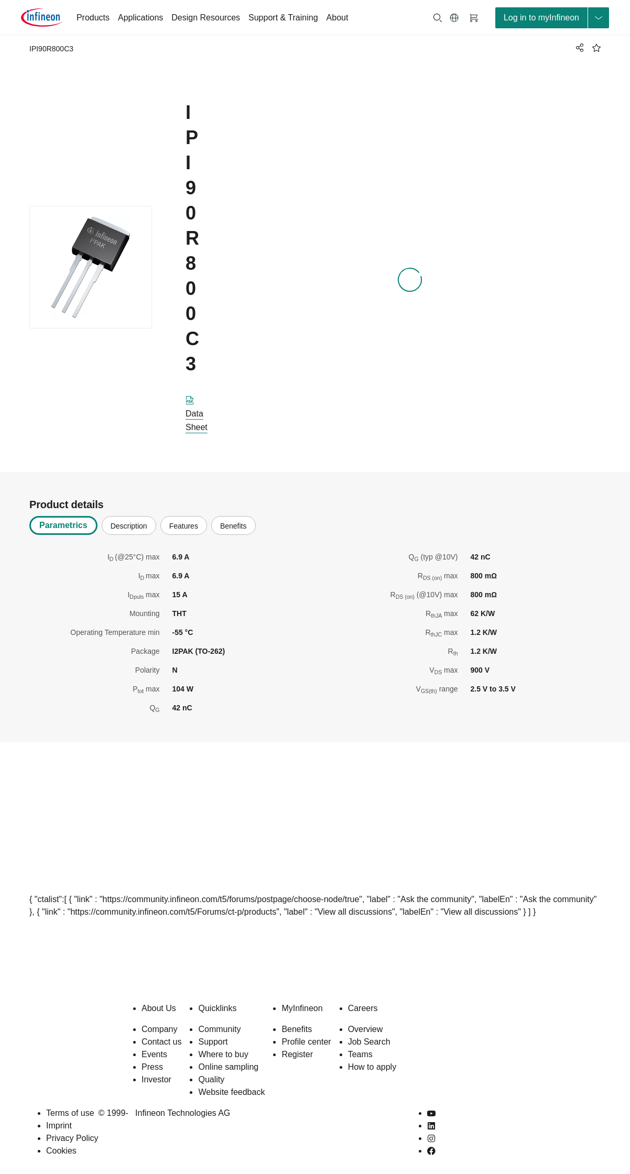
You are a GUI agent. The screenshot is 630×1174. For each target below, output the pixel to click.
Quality (211, 1079)
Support (212, 1041)
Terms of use (70, 1113)
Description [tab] (129, 526)
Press (152, 1066)
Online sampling (228, 1066)
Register (297, 1054)
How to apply (372, 1066)
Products (93, 17)
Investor (156, 1079)
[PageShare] (578, 47)
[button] (454, 18)
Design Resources (205, 17)
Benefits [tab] (233, 526)
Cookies (61, 1150)
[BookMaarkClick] (596, 47)
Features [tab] (183, 526)
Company (159, 1029)
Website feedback (231, 1092)
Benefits (296, 1029)
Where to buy (223, 1054)
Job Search (369, 1041)
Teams (360, 1054)
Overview (365, 1029)
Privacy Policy (72, 1138)
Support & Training (283, 17)
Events (154, 1054)
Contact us (161, 1041)
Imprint (59, 1125)
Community (219, 1029)
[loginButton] (552, 17)
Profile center (306, 1041)
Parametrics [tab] (63, 525)
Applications (140, 17)
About (338, 17)
